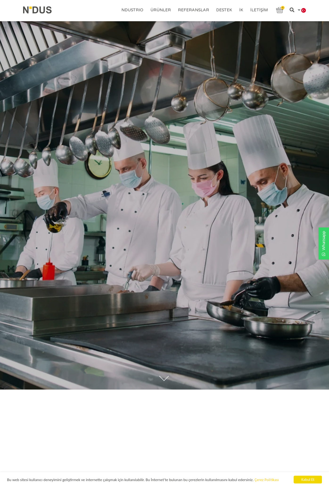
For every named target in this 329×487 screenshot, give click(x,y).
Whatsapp (323, 243)
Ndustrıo (132, 10)
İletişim (259, 10)
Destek (224, 10)
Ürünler (160, 10)
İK (241, 10)
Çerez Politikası (267, 480)
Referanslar (193, 10)
